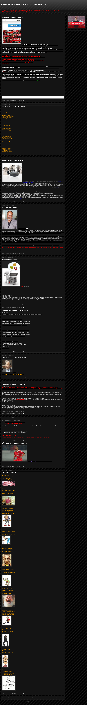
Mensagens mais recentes (7, 697)
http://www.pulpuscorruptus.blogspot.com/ (16, 348)
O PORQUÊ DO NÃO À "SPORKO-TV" (14, 384)
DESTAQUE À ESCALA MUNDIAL (12, 17)
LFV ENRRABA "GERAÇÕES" (11, 420)
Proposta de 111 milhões (9, 422)
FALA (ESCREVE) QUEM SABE (11, 207)
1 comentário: (19, 100)
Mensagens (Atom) (35, 701)
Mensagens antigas (60, 697)
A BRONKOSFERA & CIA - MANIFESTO (23, 4)
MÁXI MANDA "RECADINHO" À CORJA (14, 443)
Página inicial (34, 697)
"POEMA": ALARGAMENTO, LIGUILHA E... (15, 106)
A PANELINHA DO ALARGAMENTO (13, 160)
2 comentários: (19, 693)
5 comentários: (19, 440)
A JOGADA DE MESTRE (9, 260)
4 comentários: (19, 307)
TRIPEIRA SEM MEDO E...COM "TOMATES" (15, 310)
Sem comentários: (20, 377)
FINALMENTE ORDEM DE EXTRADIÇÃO (14, 357)
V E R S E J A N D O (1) (9, 473)
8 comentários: (19, 351)
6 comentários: (19, 201)
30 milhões (26, 286)
